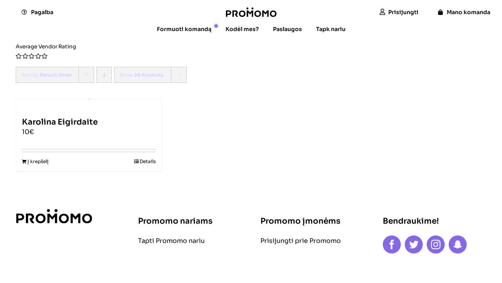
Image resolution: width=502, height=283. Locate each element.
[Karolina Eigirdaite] (89, 104)
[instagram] (436, 244)
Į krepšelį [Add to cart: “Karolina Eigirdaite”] (38, 161)
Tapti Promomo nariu (171, 241)
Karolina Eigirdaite (60, 122)
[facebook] (392, 244)
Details (148, 161)
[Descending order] (104, 75)
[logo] (251, 10)
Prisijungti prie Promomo (300, 241)
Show (142, 75)
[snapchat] (458, 244)
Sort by (46, 75)
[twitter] (414, 244)
